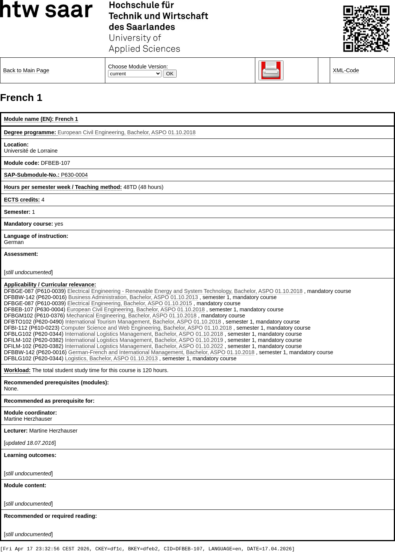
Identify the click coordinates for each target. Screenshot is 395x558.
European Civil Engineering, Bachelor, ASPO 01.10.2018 (127, 132)
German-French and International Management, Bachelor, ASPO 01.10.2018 (161, 352)
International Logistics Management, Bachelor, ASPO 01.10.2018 (144, 334)
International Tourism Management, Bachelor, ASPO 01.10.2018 (143, 322)
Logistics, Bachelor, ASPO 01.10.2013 (111, 358)
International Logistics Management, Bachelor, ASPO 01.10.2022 (144, 346)
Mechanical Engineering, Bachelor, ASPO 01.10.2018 (131, 315)
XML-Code (346, 70)
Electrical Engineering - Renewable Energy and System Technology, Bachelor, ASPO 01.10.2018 (185, 291)
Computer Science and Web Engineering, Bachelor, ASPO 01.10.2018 (146, 328)
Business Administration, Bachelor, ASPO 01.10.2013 (133, 297)
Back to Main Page (26, 70)
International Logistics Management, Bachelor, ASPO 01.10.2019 (144, 340)
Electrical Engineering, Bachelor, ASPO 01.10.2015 (130, 303)
